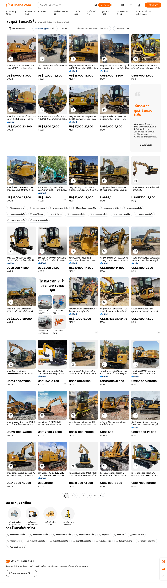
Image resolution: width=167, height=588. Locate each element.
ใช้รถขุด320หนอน (15, 208)
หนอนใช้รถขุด (36, 214)
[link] (163, 561)
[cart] (131, 5)
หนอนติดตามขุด (103, 541)
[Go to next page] (105, 495)
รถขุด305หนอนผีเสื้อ (16, 535)
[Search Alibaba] (65, 5)
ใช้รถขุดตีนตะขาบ (124, 541)
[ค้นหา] (104, 5)
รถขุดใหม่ (104, 535)
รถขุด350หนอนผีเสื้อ (75, 214)
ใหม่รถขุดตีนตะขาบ (16, 547)
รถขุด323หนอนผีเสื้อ (16, 220)
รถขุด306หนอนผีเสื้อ (82, 541)
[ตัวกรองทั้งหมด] (17, 28)
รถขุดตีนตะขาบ (137, 535)
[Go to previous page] (61, 495)
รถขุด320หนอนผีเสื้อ (59, 208)
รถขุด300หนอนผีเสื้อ (36, 541)
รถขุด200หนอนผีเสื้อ (146, 541)
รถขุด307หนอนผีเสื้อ (133, 208)
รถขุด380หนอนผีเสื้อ (62, 535)
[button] (95, 5)
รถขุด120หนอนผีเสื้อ (121, 214)
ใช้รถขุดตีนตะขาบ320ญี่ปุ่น (84, 208)
